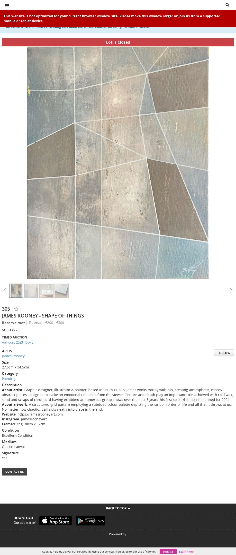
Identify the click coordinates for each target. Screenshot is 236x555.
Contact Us (14, 472)
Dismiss (168, 551)
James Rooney (13, 356)
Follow (224, 353)
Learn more (186, 551)
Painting (8, 378)
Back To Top (118, 508)
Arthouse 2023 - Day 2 (17, 342)
